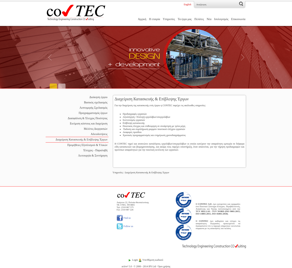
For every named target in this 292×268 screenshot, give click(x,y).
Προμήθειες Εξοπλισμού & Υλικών (87, 145)
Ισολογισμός (221, 19)
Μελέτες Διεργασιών (95, 128)
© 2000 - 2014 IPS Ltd (145, 266)
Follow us (125, 226)
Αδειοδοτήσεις (99, 134)
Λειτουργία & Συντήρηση (92, 155)
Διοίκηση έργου (98, 97)
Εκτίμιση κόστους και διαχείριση (88, 123)
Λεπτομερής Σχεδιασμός (93, 107)
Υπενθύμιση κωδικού (152, 259)
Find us (124, 218)
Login (135, 259)
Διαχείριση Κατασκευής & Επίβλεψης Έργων (81, 139)
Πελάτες (199, 19)
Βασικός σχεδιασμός (95, 102)
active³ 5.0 (127, 266)
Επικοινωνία (238, 19)
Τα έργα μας (185, 19)
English (187, 4)
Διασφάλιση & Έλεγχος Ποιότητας (87, 118)
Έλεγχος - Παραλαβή (95, 150)
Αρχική (142, 19)
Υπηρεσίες (169, 19)
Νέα (209, 19)
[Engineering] (146, 57)
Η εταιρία (154, 19)
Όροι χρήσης (164, 266)
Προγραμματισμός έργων (93, 113)
